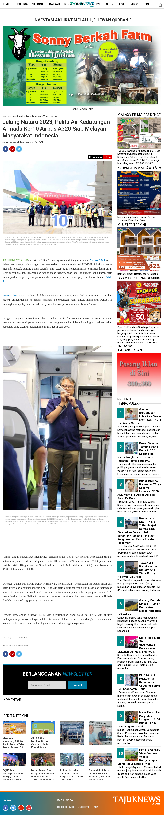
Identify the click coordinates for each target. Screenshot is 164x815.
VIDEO (134, 4)
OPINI (145, 4)
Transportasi (50, 116)
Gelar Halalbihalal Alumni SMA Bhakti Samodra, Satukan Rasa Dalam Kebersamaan (100, 776)
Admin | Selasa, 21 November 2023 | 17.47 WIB (23, 142)
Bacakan (95, 157)
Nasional (17, 116)
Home (6, 116)
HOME (5, 4)
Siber (72, 806)
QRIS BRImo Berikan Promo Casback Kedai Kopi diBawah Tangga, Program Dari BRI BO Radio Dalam (42, 747)
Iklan (95, 806)
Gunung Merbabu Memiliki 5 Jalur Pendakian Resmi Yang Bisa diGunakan (139, 607)
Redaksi (62, 806)
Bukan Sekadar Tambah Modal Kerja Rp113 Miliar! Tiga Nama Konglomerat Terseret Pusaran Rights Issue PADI (71, 779)
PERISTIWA (21, 4)
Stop (107, 157)
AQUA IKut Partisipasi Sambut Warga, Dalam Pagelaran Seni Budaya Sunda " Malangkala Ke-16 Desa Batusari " (14, 779)
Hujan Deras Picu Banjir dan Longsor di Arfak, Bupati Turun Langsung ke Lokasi (42, 776)
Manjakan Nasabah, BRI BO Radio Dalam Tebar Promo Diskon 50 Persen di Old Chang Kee (14, 746)
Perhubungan (33, 116)
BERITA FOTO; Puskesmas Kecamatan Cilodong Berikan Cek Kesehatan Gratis (139, 682)
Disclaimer (84, 806)
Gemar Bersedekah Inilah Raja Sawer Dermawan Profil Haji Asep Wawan (139, 416)
